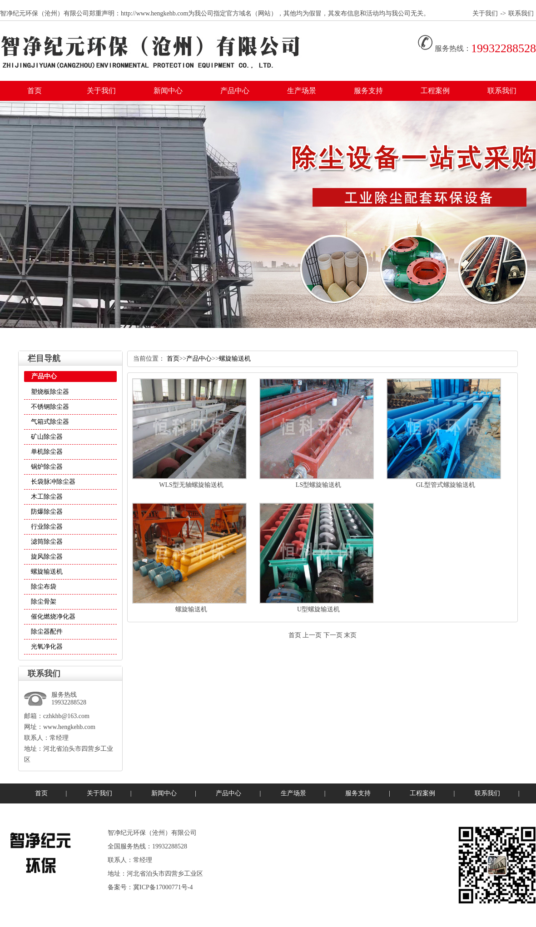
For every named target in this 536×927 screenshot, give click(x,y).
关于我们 (485, 13)
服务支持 (368, 90)
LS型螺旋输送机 (318, 484)
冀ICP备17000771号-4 (163, 887)
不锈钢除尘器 (50, 406)
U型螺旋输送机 (318, 609)
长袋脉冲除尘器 (53, 481)
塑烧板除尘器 (50, 391)
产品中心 (234, 90)
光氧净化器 (47, 646)
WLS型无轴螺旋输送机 (191, 484)
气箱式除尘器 (50, 421)
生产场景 (301, 90)
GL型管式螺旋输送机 (446, 484)
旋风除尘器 (47, 556)
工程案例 (435, 90)
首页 (34, 90)
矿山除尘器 (47, 436)
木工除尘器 (47, 496)
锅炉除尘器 (47, 466)
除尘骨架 (43, 601)
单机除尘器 (47, 451)
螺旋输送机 (47, 571)
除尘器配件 (47, 631)
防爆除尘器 (47, 511)
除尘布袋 (43, 586)
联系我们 (521, 13)
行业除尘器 (47, 526)
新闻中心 (168, 90)
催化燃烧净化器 (53, 616)
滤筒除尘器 (47, 541)
